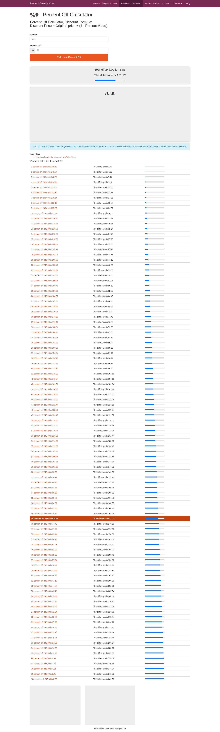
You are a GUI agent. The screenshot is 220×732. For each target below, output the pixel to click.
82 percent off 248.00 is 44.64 (44, 586)
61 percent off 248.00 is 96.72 (44, 477)
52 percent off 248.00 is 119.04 (44, 431)
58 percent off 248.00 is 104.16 (44, 462)
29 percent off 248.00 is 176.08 (44, 312)
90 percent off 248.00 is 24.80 (44, 627)
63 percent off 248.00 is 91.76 (44, 488)
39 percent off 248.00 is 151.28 (44, 363)
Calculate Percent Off (69, 57)
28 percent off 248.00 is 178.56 (44, 306)
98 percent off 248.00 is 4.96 (43, 669)
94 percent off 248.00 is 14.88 (44, 648)
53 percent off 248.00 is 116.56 (44, 436)
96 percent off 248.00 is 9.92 (43, 658)
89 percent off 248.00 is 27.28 (44, 622)
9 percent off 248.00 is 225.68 (44, 208)
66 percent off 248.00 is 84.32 (44, 503)
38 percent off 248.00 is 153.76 (44, 358)
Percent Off (130, 3)
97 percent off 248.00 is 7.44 (43, 663)
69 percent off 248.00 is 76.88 (44, 519)
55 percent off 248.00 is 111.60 (44, 446)
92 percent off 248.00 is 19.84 (44, 638)
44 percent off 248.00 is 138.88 (44, 389)
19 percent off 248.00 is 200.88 (44, 260)
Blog (188, 3)
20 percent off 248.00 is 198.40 (44, 265)
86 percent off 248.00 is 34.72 (44, 607)
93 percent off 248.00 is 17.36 (44, 643)
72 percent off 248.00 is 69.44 (44, 534)
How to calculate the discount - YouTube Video (56, 157)
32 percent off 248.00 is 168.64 (44, 327)
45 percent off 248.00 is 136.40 (44, 394)
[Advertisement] (110, 121)
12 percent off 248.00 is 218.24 (44, 224)
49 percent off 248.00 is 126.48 (44, 415)
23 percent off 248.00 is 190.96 (44, 280)
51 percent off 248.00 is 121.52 (44, 425)
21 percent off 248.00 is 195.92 (44, 270)
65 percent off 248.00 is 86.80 (44, 498)
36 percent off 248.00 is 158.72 (44, 348)
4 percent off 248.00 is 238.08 (44, 182)
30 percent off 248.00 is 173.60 (44, 317)
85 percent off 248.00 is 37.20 (44, 601)
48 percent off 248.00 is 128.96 (44, 410)
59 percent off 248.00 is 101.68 (44, 467)
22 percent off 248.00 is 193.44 (44, 275)
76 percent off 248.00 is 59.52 (44, 555)
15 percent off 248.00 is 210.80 (44, 239)
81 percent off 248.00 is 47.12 (44, 581)
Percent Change (105, 3)
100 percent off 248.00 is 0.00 (44, 679)
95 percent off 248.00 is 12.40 (44, 653)
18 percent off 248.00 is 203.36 (44, 255)
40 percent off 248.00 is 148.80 (44, 368)
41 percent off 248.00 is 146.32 (44, 374)
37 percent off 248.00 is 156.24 (44, 353)
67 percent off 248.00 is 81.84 (44, 508)
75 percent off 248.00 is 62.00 (44, 550)
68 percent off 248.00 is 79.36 (44, 513)
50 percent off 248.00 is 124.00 (44, 420)
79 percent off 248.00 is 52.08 (44, 570)
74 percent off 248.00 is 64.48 (44, 544)
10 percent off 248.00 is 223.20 (44, 213)
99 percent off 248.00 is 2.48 (43, 674)
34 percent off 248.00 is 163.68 (44, 337)
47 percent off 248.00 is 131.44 (44, 405)
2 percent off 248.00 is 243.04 (44, 172)
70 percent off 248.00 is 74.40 (44, 524)
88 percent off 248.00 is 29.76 (44, 617)
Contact (177, 3)
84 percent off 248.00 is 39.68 (44, 596)
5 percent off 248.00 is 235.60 (44, 187)
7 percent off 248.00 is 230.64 (44, 198)
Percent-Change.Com (42, 3)
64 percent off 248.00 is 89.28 (44, 493)
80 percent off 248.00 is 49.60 (44, 575)
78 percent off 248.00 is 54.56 (44, 565)
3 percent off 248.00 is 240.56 (44, 177)
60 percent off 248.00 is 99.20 (44, 472)
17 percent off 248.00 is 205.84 (44, 249)
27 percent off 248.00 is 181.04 (44, 301)
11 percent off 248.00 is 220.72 (44, 218)
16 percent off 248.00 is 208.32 (44, 244)
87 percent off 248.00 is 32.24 (44, 612)
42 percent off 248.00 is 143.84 (44, 379)
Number (33, 34)
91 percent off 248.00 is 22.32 (44, 632)
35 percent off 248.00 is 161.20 (44, 343)
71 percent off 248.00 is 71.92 (44, 529)
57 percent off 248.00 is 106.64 (44, 456)
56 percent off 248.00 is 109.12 (44, 451)
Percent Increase (157, 3)
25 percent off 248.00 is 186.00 (44, 291)
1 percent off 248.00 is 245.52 (44, 167)
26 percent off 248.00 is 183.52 (44, 296)
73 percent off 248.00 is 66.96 (44, 539)
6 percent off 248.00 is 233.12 (44, 192)
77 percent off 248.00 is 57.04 (44, 560)
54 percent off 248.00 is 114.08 (44, 441)
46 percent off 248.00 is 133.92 (44, 400)
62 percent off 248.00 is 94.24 (44, 482)
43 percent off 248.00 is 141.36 (44, 384)
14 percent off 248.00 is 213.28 (44, 234)
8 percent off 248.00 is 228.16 (44, 203)
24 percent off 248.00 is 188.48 (44, 286)
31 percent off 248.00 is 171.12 (44, 322)
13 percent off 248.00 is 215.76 (44, 229)
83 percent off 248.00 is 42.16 (44, 591)
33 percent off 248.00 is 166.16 (44, 332)
